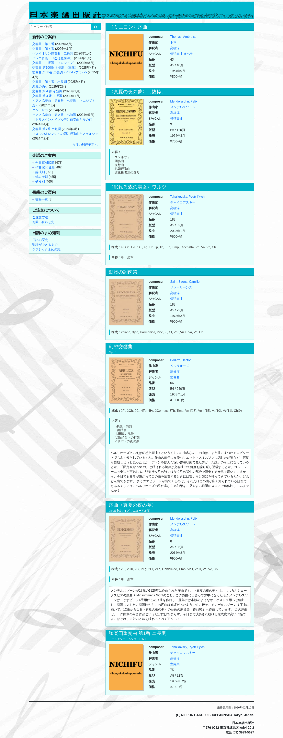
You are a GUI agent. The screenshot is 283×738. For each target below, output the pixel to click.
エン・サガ (40, 110)
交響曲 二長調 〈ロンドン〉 (54, 63)
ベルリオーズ (179, 366)
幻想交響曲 (120, 346)
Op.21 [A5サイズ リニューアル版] (129, 510)
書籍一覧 (41, 199)
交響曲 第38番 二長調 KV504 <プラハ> (59, 72)
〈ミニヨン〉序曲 (128, 27)
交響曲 (175, 377)
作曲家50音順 (45, 167)
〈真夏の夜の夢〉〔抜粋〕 (137, 91)
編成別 (40, 172)
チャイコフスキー (182, 202)
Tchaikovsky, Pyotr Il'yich (187, 196)
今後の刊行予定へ (84, 144)
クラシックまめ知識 (46, 249)
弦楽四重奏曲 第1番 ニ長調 (137, 633)
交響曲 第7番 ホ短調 (46, 129)
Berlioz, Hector (180, 360)
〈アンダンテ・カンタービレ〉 (128, 639)
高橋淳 (175, 48)
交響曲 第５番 (43, 48)
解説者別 (41, 176)
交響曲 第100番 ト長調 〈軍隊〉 (55, 67)
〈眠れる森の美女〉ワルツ (138, 186)
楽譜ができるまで (44, 244)
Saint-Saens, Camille (184, 281)
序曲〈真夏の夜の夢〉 (132, 505)
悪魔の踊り (40, 86)
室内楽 (175, 664)
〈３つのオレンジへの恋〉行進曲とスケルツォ (65, 133)
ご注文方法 (40, 217)
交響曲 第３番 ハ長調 (49, 81)
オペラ (188, 53)
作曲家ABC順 (44, 162)
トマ (173, 42)
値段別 (40, 181)
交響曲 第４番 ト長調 (47, 96)
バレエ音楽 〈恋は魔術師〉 (52, 58)
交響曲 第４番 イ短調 (47, 91)
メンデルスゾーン (182, 107)
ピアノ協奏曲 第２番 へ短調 (54, 114)
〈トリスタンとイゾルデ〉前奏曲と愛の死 (62, 119)
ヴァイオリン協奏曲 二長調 (52, 53)
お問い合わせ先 (43, 222)
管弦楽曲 (176, 53)
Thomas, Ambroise (183, 36)
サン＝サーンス (181, 287)
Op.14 (112, 352)
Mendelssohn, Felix (183, 101)
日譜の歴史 (40, 240)
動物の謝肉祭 (123, 271)
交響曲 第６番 (43, 44)
